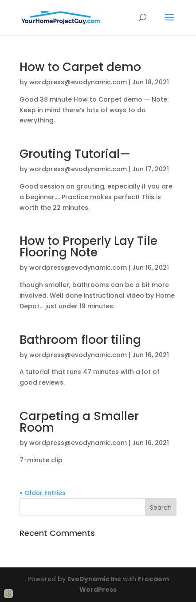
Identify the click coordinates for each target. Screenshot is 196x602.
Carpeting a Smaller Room (79, 422)
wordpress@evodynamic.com (78, 82)
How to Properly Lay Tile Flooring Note (88, 246)
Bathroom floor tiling (80, 340)
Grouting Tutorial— (75, 154)
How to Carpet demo (80, 67)
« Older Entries (43, 492)
